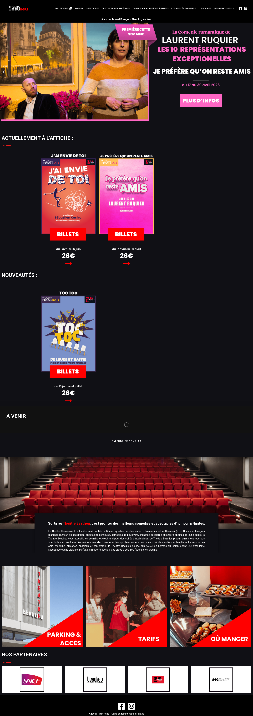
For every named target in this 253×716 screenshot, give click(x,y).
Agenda (81, 9)
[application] (233, 8)
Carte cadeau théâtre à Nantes (152, 9)
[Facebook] (240, 9)
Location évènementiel (185, 9)
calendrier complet (126, 415)
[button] (4, 73)
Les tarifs (206, 9)
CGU (137, 692)
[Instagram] (245, 9)
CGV (144, 692)
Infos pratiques (224, 8)
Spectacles (94, 9)
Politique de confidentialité (104, 696)
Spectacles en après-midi (117, 9)
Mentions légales (151, 710)
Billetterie (104, 687)
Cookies (154, 692)
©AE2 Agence (131, 710)
